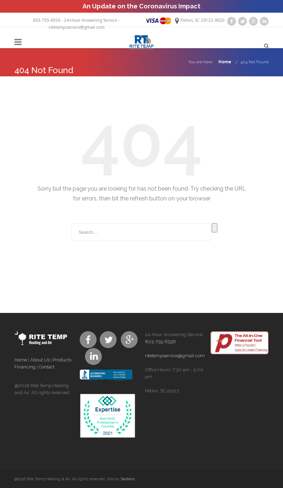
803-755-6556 (46, 20)
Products (62, 359)
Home (224, 61)
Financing (24, 367)
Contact (46, 367)
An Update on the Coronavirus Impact (141, 6)
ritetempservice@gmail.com (77, 27)
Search (214, 227)
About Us (40, 359)
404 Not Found (255, 61)
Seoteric (127, 479)
